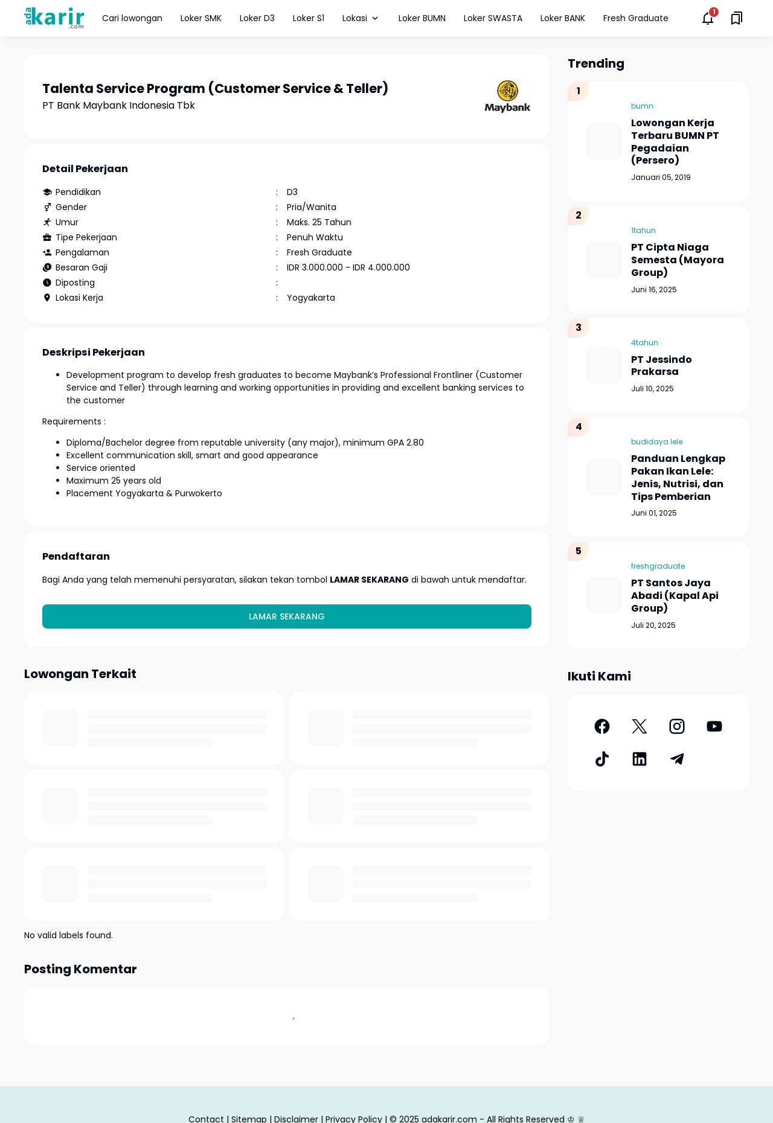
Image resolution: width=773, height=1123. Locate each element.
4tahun (644, 343)
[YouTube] (714, 726)
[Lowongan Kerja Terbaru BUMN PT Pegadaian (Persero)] (604, 141)
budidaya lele (656, 442)
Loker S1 (308, 18)
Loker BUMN (422, 18)
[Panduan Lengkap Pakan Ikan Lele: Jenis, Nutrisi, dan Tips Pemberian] (604, 477)
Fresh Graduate (636, 18)
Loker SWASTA (493, 18)
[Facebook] (602, 726)
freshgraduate (658, 566)
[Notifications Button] (708, 18)
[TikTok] (602, 759)
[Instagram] (677, 726)
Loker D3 (257, 18)
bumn (642, 106)
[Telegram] (677, 759)
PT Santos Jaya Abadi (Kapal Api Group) (675, 596)
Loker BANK (562, 18)
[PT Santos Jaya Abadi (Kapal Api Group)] (604, 595)
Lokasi (361, 18)
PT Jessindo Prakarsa (661, 366)
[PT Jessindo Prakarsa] (604, 365)
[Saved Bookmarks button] (737, 18)
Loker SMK (201, 18)
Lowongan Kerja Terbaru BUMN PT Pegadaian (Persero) (675, 142)
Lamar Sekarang (287, 616)
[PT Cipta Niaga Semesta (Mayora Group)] (604, 260)
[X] (639, 726)
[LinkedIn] (639, 759)
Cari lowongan (132, 18)
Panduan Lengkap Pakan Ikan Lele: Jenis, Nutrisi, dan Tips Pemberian (678, 478)
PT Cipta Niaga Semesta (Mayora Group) (677, 260)
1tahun (643, 230)
